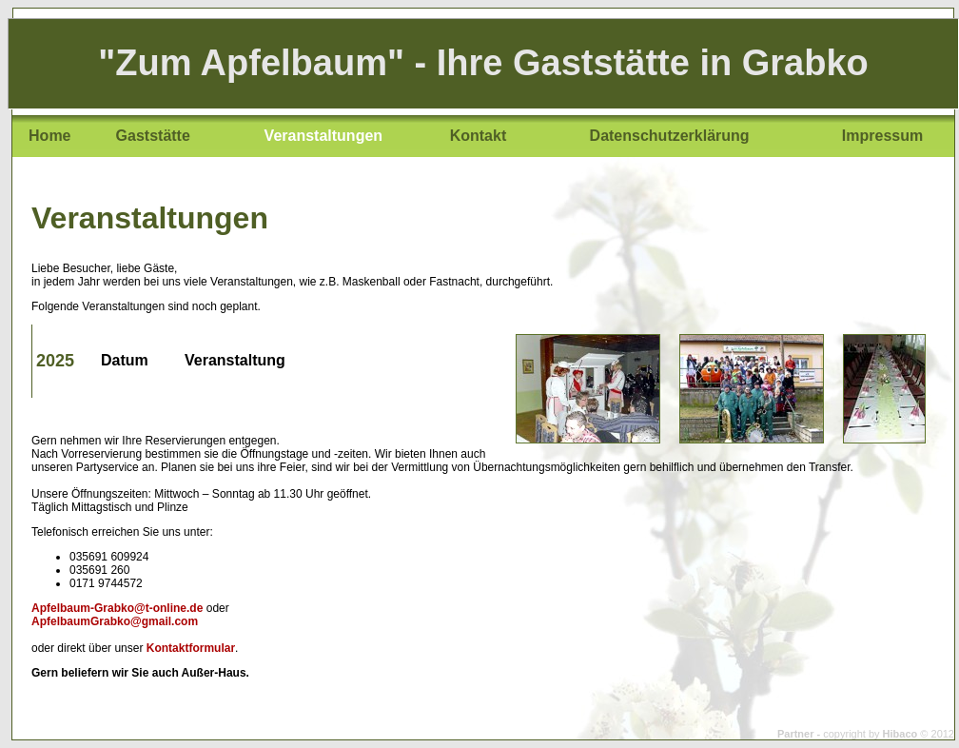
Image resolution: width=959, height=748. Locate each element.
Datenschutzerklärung (670, 136)
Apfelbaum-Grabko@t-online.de (117, 608)
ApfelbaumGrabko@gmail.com (114, 621)
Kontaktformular (191, 648)
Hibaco (900, 733)
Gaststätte (153, 136)
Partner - (800, 733)
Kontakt (478, 136)
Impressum (882, 136)
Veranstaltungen (323, 136)
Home (49, 136)
